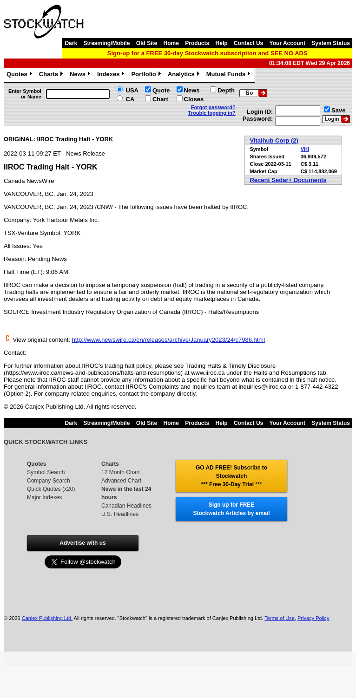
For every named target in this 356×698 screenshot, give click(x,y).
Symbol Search (46, 472)
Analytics (185, 75)
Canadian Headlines (126, 505)
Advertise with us (82, 543)
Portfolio (147, 75)
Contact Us (248, 43)
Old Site (146, 43)
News (81, 75)
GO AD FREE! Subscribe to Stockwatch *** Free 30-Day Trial (231, 476)
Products (197, 43)
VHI (305, 149)
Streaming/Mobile (106, 43)
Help (222, 43)
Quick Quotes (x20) (51, 489)
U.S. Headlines (119, 514)
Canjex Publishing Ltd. (47, 618)
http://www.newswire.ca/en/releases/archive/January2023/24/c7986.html (168, 339)
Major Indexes (44, 497)
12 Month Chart (120, 472)
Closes (194, 99)
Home (171, 43)
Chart (160, 99)
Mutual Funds (229, 75)
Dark (71, 43)
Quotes (20, 75)
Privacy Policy (313, 618)
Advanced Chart (121, 480)
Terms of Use (279, 618)
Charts (52, 75)
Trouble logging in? (212, 113)
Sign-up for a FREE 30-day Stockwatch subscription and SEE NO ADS (207, 53)
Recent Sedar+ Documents (288, 179)
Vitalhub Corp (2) (274, 140)
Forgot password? (213, 107)
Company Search (48, 480)
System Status (330, 43)
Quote (161, 90)
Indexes (111, 75)
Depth (226, 90)
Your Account (287, 43)
